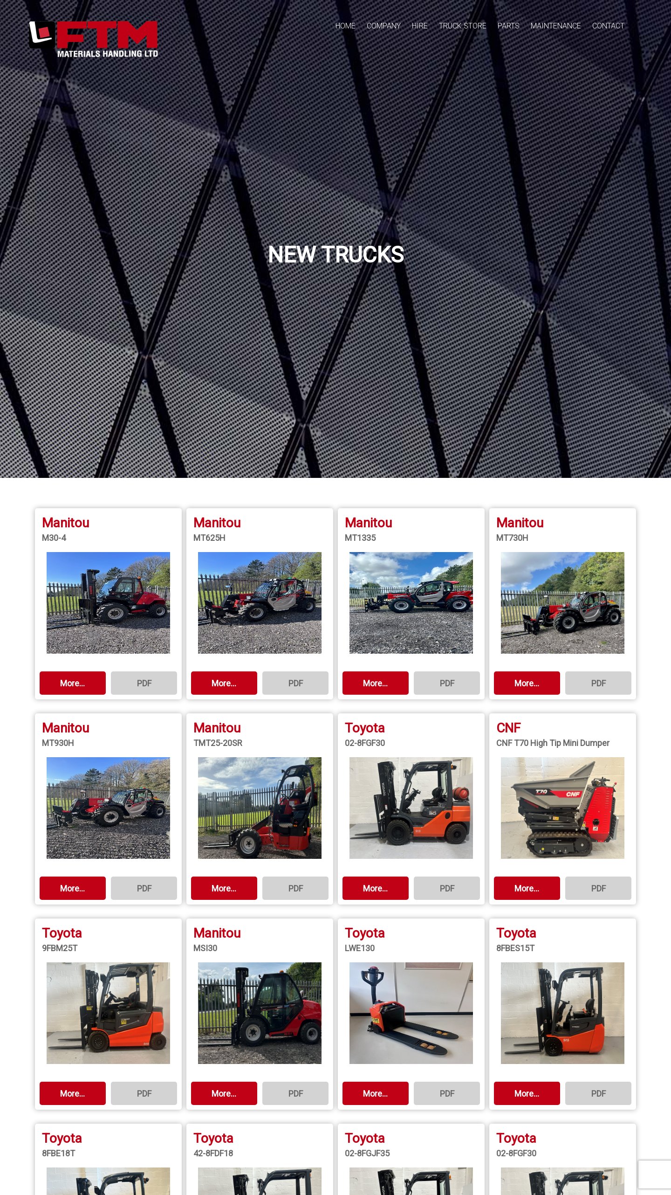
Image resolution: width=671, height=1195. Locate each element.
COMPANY (384, 25)
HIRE (420, 25)
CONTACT (608, 25)
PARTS (509, 25)
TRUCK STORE (462, 25)
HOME (346, 25)
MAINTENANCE (556, 25)
